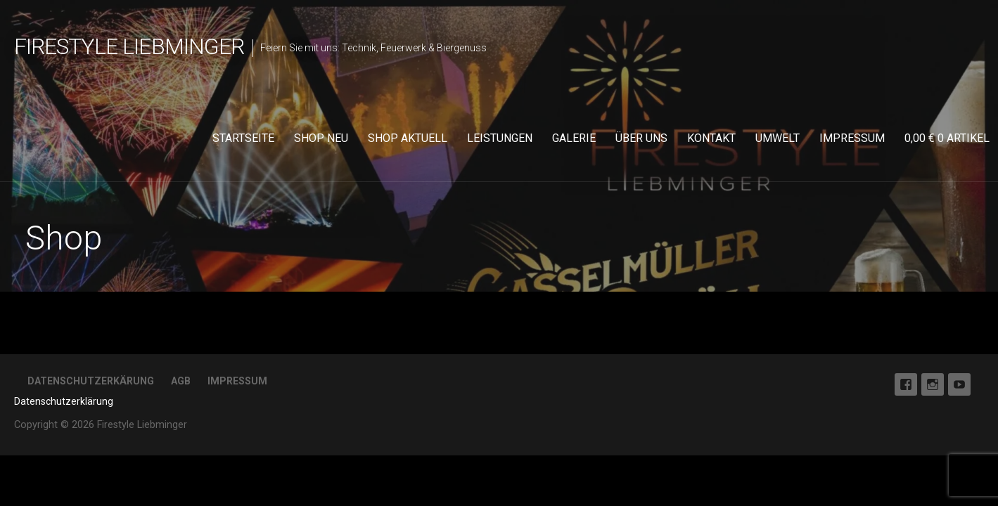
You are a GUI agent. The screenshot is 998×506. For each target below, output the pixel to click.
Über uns (641, 138)
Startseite (243, 138)
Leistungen (499, 138)
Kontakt (711, 138)
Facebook (906, 384)
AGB (181, 381)
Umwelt (777, 138)
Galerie (574, 138)
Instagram (932, 384)
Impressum (852, 138)
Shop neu (321, 138)
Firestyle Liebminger (129, 46)
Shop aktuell (407, 138)
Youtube (959, 384)
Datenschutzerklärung (63, 401)
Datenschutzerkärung (90, 381)
